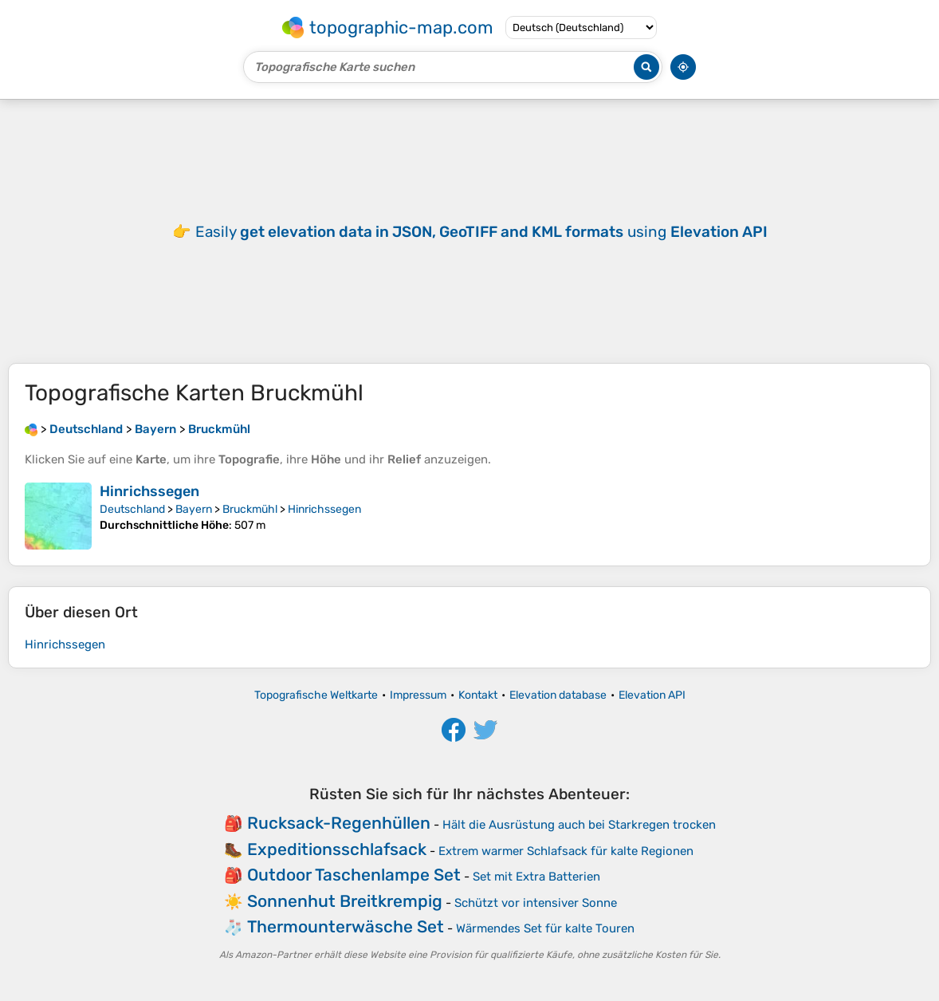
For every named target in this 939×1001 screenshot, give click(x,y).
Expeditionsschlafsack (336, 849)
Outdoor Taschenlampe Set (354, 875)
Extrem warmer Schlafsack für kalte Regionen (565, 851)
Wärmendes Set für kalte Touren (545, 928)
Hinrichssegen (149, 491)
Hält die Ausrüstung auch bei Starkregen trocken (579, 825)
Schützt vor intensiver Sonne (535, 903)
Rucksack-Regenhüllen (338, 823)
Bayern (193, 509)
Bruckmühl (249, 509)
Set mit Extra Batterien (536, 876)
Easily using (481, 232)
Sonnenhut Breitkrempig (344, 901)
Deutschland (132, 509)
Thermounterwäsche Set (345, 926)
